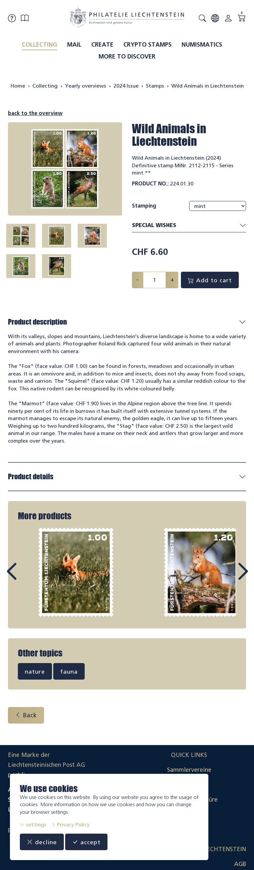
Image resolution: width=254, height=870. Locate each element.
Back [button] (26, 716)
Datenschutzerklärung (216, 800)
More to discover (127, 56)
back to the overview (35, 113)
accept (86, 842)
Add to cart (210, 280)
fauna (69, 672)
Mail (74, 44)
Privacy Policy (70, 824)
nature (35, 672)
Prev (26, 578)
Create (102, 44)
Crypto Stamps (147, 44)
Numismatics (202, 44)
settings (33, 824)
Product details (30, 477)
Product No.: (150, 183)
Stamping (144, 206)
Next (227, 578)
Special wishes (189, 225)
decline (42, 842)
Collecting (39, 44)
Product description (37, 321)
